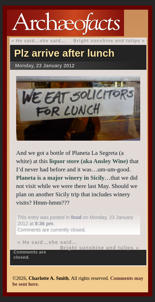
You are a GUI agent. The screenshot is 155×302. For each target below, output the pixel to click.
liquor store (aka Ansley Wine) (88, 161)
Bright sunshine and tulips (107, 40)
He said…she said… (41, 40)
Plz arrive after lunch (64, 53)
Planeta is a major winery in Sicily (60, 177)
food (76, 217)
